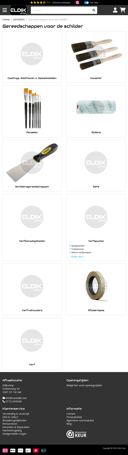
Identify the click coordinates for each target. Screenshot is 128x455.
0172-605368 (12, 401)
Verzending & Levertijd (15, 413)
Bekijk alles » (77, 256)
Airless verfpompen (81, 252)
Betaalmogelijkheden (14, 420)
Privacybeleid (74, 417)
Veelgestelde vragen (14, 433)
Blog (69, 423)
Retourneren (9, 423)
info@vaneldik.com (14, 398)
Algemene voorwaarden (80, 420)
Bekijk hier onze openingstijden (84, 385)
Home (6, 19)
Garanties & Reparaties (16, 427)
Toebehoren (77, 249)
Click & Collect (10, 417)
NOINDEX (19, 19)
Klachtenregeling (12, 430)
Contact (70, 413)
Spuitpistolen (78, 245)
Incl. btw (94, 3)
